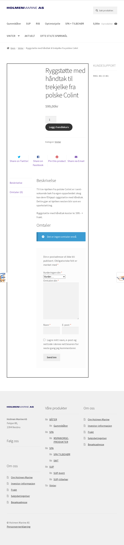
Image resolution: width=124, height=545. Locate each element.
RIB (38, 23)
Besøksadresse (19, 502)
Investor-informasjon (23, 483)
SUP (28, 23)
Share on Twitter (19, 160)
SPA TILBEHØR (62, 454)
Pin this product (57, 160)
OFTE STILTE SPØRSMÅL (53, 35)
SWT (56, 460)
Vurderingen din (52, 272)
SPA (51, 431)
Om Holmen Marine (22, 477)
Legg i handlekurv (59, 127)
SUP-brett (59, 473)
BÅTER (53, 419)
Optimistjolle (52, 23)
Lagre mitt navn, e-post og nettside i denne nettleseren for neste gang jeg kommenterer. (61, 344)
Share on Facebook (38, 162)
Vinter (21, 47)
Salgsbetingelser (20, 496)
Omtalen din (51, 280)
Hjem (12, 47)
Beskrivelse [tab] (16, 182)
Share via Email (76, 160)
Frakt (14, 489)
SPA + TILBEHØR (74, 23)
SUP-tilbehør (61, 479)
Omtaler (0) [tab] (16, 192)
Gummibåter (14, 23)
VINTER (11, 35)
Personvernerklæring (19, 526)
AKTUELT (30, 35)
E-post (66, 324)
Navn (47, 324)
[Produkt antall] (50, 119)
